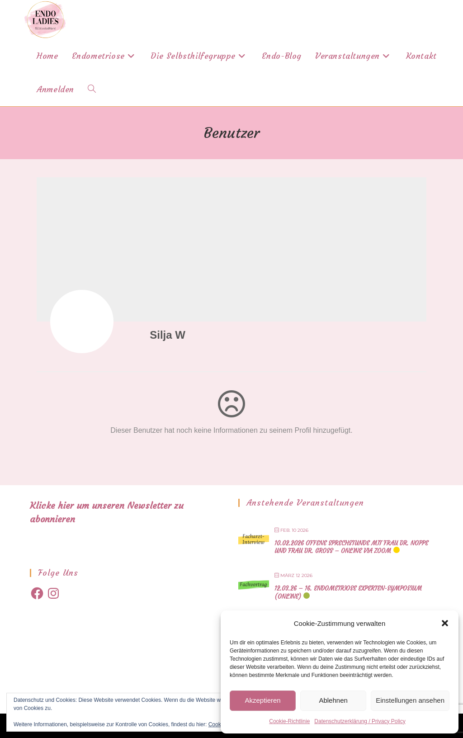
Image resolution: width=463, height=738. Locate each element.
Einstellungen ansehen (410, 700)
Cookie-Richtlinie (289, 721)
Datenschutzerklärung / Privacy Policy (359, 721)
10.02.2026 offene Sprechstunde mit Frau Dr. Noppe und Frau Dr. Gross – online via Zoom (351, 547)
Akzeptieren (262, 700)
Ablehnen (333, 700)
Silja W (167, 335)
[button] (444, 623)
